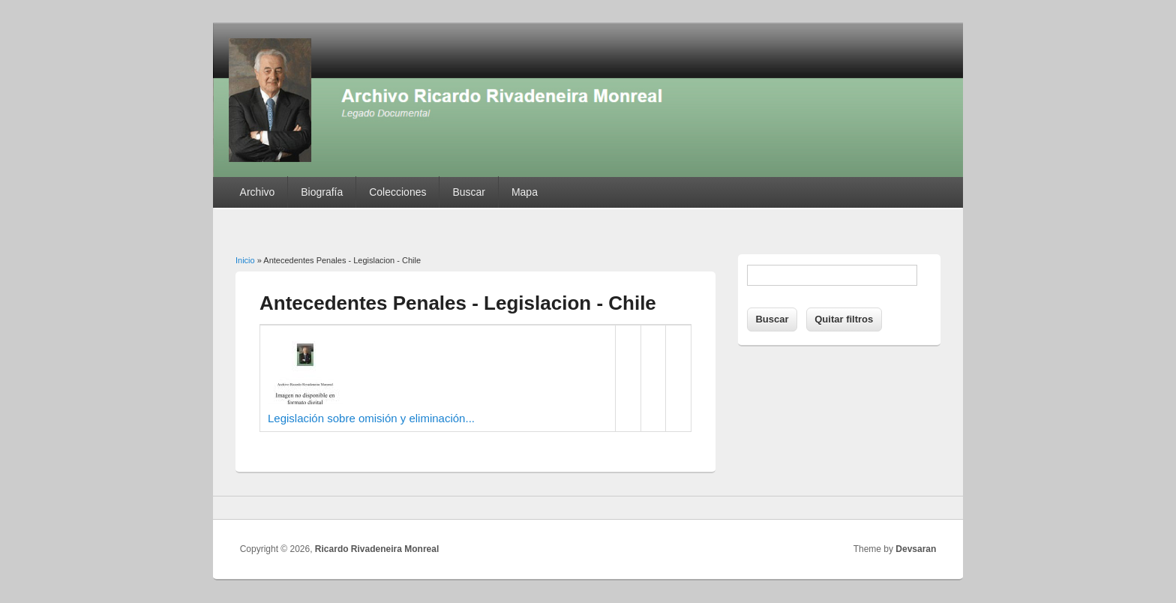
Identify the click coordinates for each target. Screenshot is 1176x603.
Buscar (468, 192)
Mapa (525, 192)
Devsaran (916, 549)
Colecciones (397, 192)
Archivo (257, 192)
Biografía (322, 192)
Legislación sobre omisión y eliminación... (371, 418)
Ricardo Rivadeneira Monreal (377, 549)
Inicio (245, 260)
